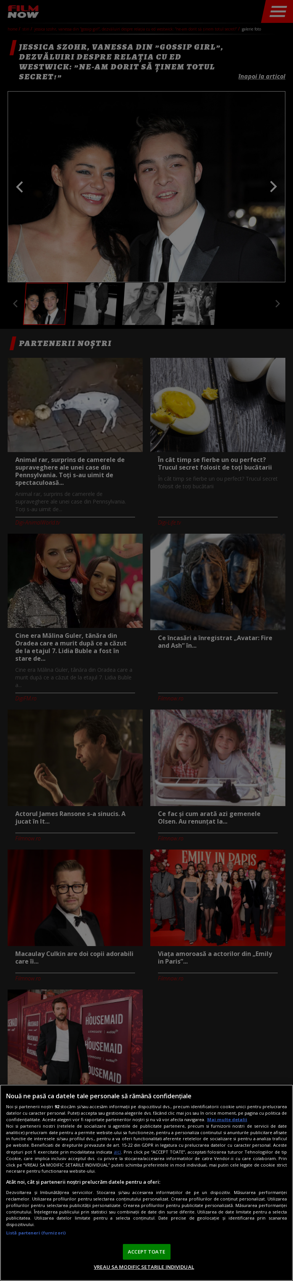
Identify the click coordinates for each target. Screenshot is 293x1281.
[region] (146, 1183)
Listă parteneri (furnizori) (36, 1233)
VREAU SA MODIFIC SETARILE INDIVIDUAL (144, 1266)
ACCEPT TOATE (146, 1251)
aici (117, 1152)
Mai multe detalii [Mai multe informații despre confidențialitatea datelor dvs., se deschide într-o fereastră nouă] (227, 1119)
